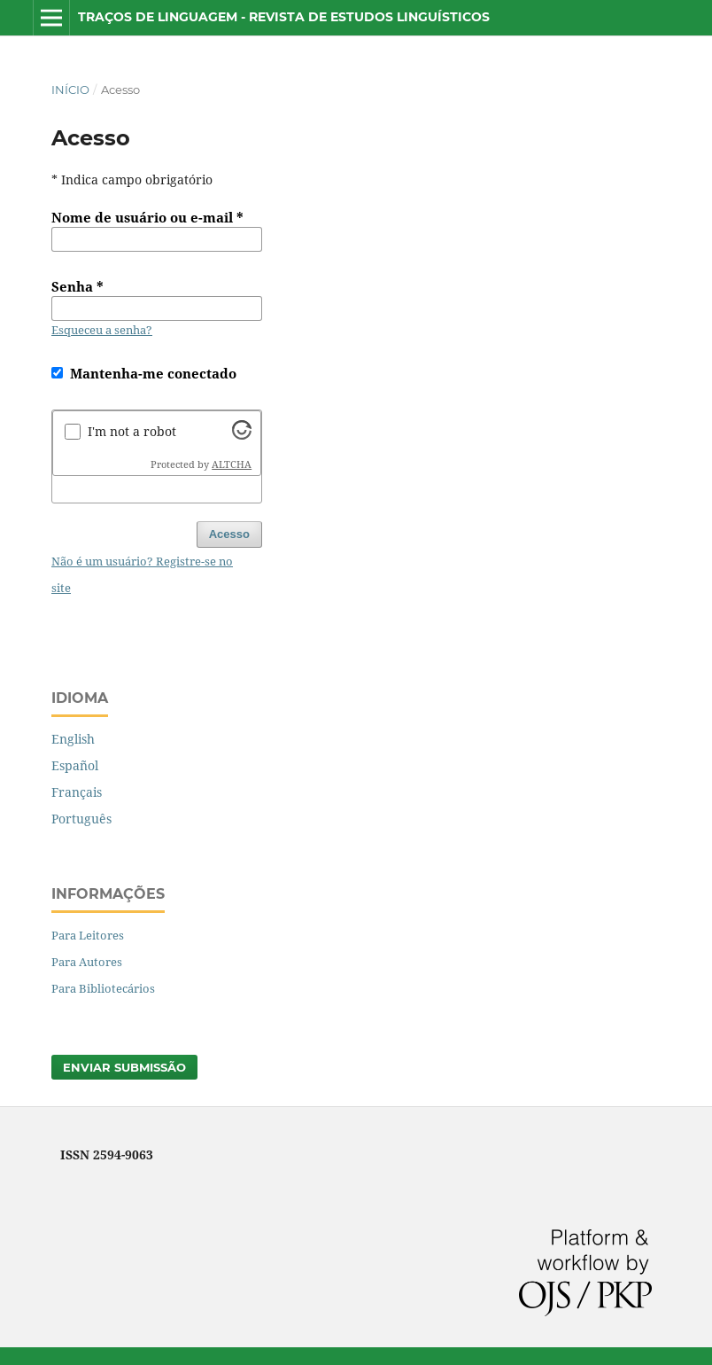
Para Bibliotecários (103, 988)
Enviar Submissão (124, 1067)
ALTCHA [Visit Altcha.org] (232, 464)
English (73, 738)
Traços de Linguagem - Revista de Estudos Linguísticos (284, 17)
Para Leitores (87, 935)
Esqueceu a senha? (101, 330)
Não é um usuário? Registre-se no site (142, 574)
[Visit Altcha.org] (242, 434)
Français (76, 792)
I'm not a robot (132, 431)
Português (81, 818)
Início (70, 89)
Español (74, 765)
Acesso (229, 534)
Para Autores (86, 962)
